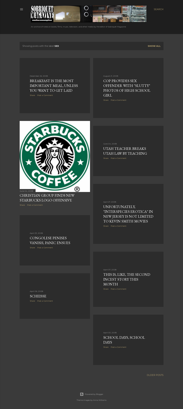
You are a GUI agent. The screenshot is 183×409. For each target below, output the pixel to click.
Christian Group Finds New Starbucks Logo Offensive (47, 198)
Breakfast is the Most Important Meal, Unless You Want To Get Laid (54, 85)
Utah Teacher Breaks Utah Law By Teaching (125, 151)
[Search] (158, 9)
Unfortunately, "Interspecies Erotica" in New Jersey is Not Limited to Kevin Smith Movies (128, 214)
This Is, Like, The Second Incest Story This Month (126, 279)
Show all (154, 46)
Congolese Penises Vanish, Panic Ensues (50, 240)
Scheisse (38, 296)
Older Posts (155, 375)
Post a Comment (45, 95)
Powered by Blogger (91, 394)
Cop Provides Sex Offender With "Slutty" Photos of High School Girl (126, 88)
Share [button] (32, 95)
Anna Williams (99, 400)
